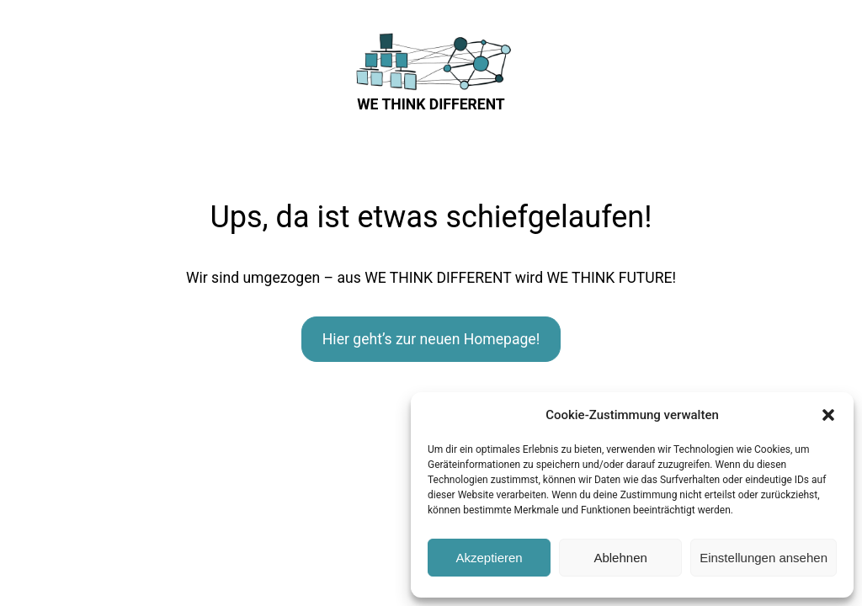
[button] (828, 415)
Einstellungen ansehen (763, 557)
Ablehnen (619, 557)
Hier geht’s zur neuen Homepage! (431, 339)
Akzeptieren (488, 557)
